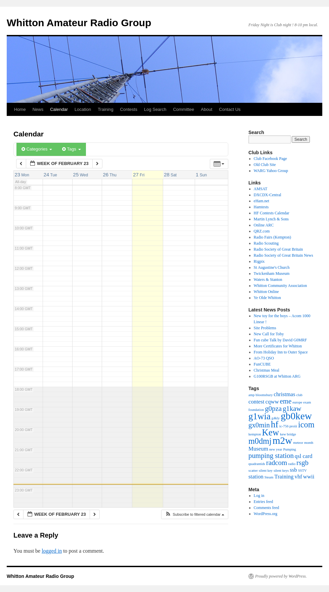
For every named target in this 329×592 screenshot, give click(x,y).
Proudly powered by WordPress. (281, 576)
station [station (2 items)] (256, 476)
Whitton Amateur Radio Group (79, 22)
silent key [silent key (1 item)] (266, 470)
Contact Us (229, 109)
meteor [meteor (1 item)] (298, 443)
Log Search (155, 109)
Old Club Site (265, 164)
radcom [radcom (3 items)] (276, 463)
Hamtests (261, 207)
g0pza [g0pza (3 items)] (273, 409)
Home (20, 109)
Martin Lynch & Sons (271, 219)
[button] (194, 514)
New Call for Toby (269, 334)
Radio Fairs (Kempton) (272, 237)
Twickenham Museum (272, 273)
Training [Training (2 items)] (283, 476)
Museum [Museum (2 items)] (258, 449)
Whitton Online (266, 291)
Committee (183, 109)
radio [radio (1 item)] (291, 464)
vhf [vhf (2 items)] (298, 476)
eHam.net (261, 201)
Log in (259, 495)
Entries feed (263, 501)
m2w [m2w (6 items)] (282, 440)
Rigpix (259, 261)
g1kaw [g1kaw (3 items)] (292, 409)
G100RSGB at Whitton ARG (277, 376)
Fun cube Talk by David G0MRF (280, 340)
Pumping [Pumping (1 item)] (289, 449)
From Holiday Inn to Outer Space (281, 352)
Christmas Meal (266, 370)
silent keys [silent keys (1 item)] (281, 470)
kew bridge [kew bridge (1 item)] (288, 434)
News (38, 109)
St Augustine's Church (272, 267)
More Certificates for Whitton (278, 346)
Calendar (59, 109)
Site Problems (265, 328)
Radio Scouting (266, 243)
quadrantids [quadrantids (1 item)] (256, 464)
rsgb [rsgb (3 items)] (302, 463)
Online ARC (264, 225)
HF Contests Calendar (271, 213)
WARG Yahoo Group (271, 170)
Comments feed (266, 507)
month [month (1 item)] (308, 443)
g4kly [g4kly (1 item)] (276, 418)
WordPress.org (265, 513)
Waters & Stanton (268, 279)
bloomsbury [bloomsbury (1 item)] (264, 395)
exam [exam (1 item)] (307, 402)
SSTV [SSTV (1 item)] (302, 470)
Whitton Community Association (280, 285)
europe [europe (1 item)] (297, 402)
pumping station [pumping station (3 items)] (271, 456)
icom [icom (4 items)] (306, 424)
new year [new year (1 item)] (275, 449)
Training (105, 109)
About (206, 109)
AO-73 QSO (264, 358)
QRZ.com (262, 231)
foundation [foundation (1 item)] (256, 410)
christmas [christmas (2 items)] (284, 394)
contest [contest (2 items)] (256, 401)
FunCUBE (262, 364)
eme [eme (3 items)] (286, 401)
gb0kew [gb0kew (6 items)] (296, 416)
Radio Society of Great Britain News (283, 255)
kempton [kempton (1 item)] (254, 434)
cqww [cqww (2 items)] (272, 401)
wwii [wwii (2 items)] (309, 476)
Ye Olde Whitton (267, 297)
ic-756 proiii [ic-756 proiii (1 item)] (288, 426)
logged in (52, 551)
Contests (128, 109)
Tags (71, 149)
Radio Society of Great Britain (278, 249)
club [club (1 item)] (299, 395)
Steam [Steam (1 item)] (269, 477)
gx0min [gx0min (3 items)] (259, 425)
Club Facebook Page (270, 158)
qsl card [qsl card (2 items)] (304, 456)
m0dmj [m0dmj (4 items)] (260, 441)
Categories (36, 149)
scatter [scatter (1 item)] (253, 470)
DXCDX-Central (267, 195)
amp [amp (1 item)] (251, 395)
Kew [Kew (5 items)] (270, 432)
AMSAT (261, 188)
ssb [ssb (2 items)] (293, 470)
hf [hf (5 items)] (274, 424)
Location (83, 109)
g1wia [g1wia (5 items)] (259, 416)
